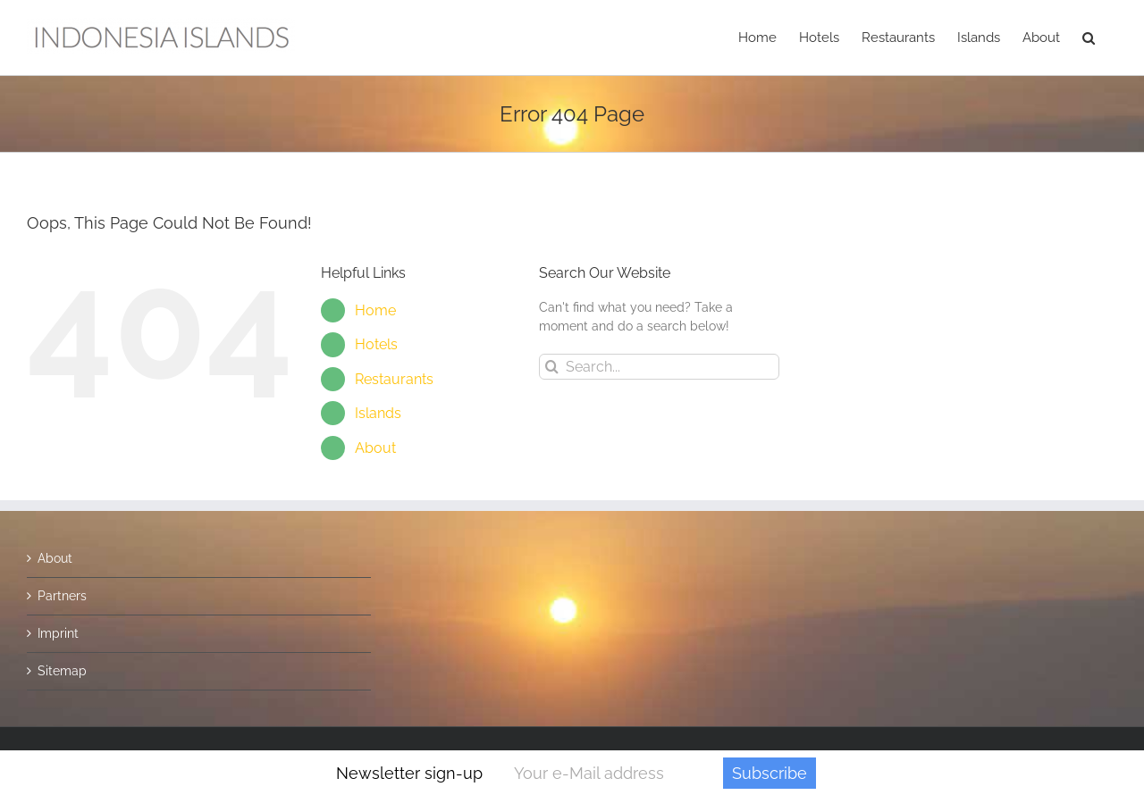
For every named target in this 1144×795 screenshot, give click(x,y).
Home (375, 310)
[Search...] (659, 367)
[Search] (552, 367)
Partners (62, 596)
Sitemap (62, 671)
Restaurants (394, 379)
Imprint (58, 633)
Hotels (376, 344)
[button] (1088, 37)
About (375, 447)
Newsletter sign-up (409, 773)
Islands (378, 413)
